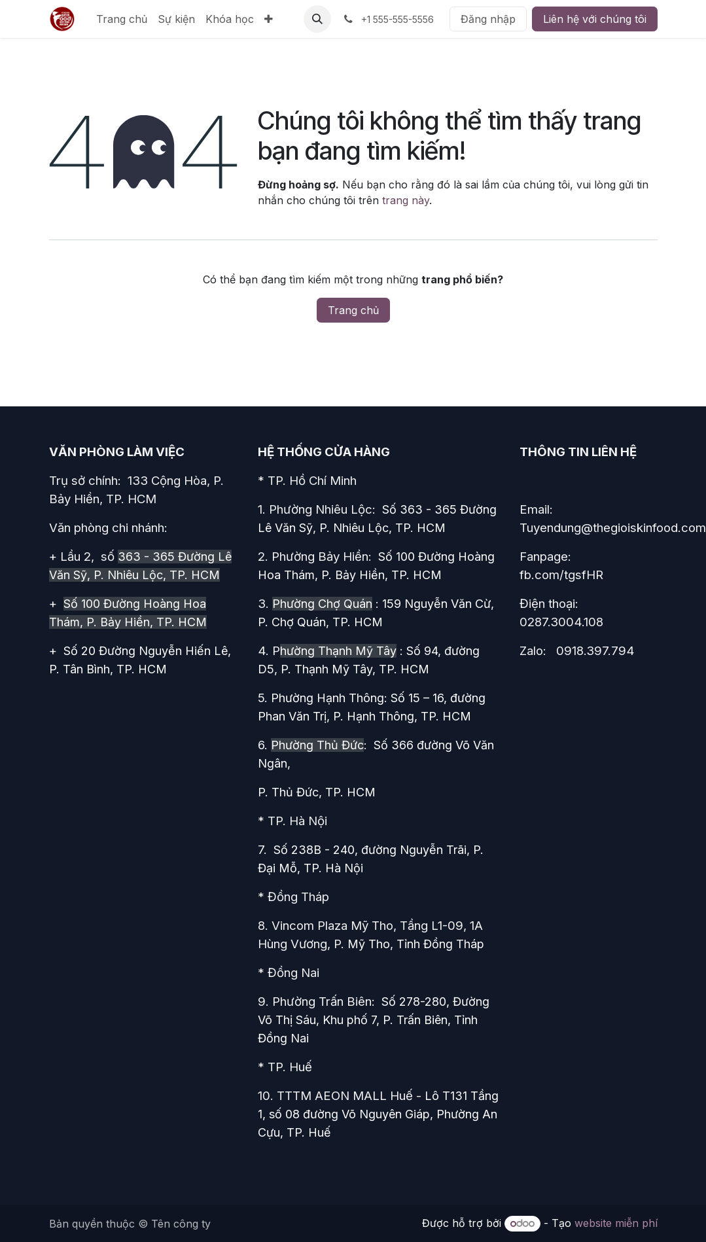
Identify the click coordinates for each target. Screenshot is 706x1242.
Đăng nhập (488, 19)
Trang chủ (353, 310)
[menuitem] (121, 19)
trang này (405, 200)
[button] (317, 19)
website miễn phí (616, 1223)
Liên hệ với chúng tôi (594, 19)
